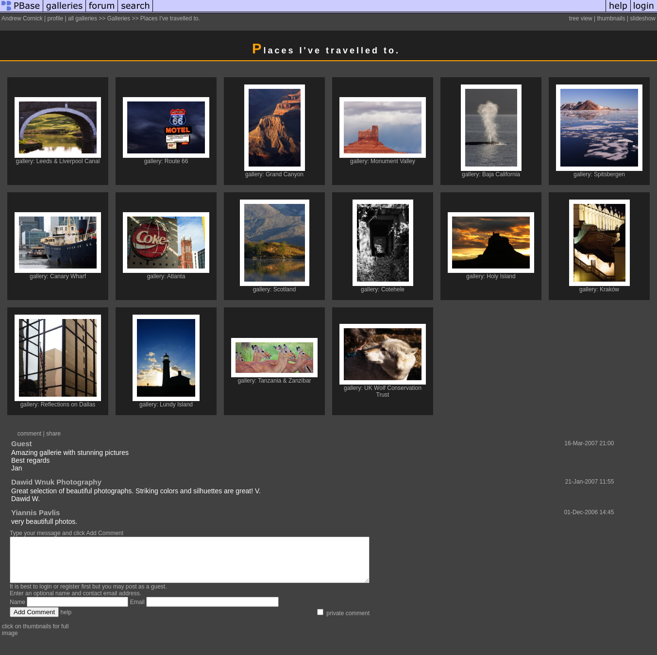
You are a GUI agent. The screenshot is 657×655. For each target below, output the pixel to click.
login (45, 595)
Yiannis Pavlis (35, 512)
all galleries (82, 18)
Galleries (118, 18)
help (66, 621)
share (53, 433)
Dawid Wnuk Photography (56, 482)
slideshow (643, 18)
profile (55, 18)
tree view (580, 18)
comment (29, 433)
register (70, 595)
